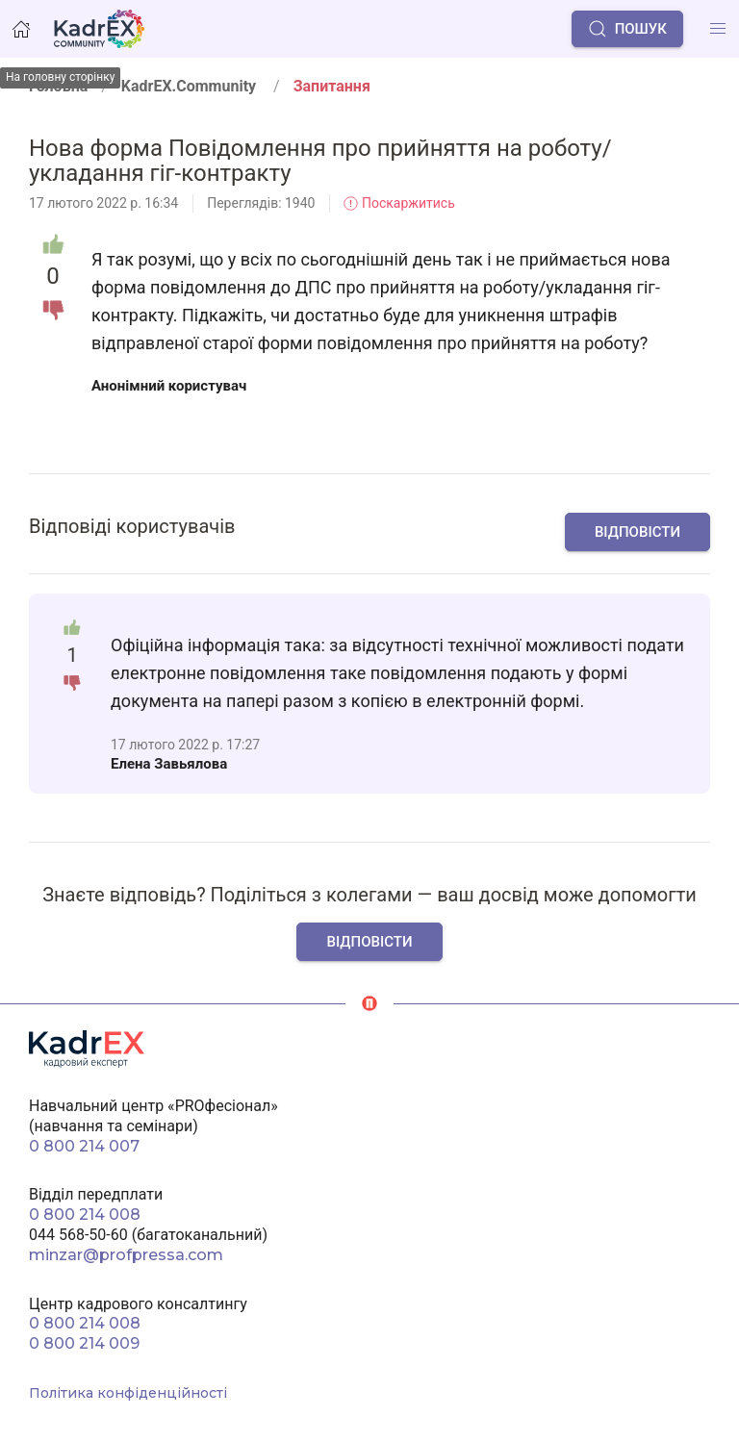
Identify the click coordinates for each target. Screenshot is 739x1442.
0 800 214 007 (84, 1146)
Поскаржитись (399, 203)
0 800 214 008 (84, 1214)
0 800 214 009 (84, 1343)
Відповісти (637, 532)
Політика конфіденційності (128, 1393)
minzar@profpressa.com (126, 1255)
